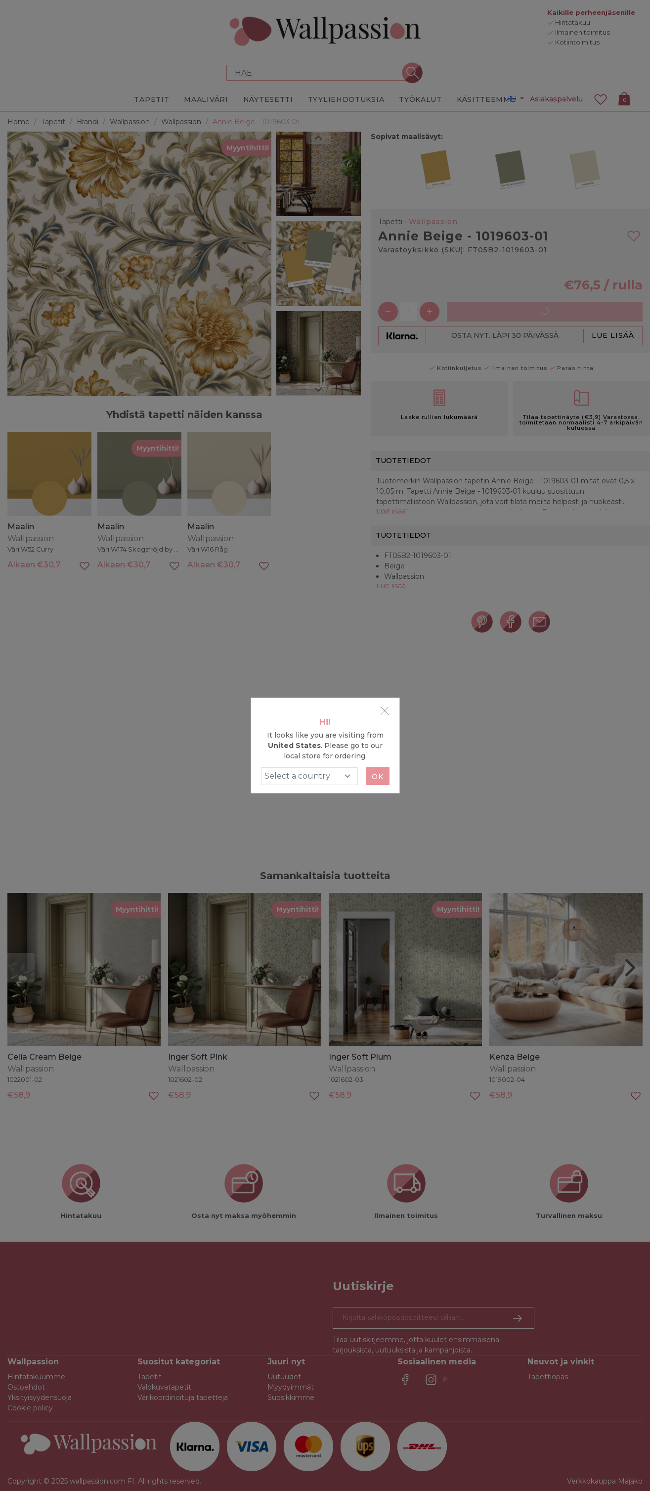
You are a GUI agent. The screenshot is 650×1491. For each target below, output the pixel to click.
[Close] (385, 711)
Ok (378, 776)
